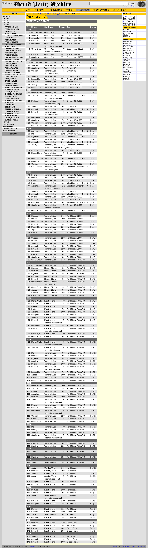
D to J (5, 20)
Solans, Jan (8, 107)
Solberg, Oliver (10, 111)
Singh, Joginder (10, 98)
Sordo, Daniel (9, 115)
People (13, 14)
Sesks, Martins (10, 92)
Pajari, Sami (8, 31)
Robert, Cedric (10, 64)
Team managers (9, 128)
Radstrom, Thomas (11, 51)
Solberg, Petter (11, 113)
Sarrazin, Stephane (12, 87)
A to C (5, 18)
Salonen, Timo (9, 83)
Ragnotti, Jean (10, 53)
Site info (115, 546)
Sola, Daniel (9, 102)
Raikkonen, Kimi (10, 55)
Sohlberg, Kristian (12, 100)
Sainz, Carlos (9, 81)
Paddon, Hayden (10, 29)
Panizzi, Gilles (9, 33)
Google (133, 6)
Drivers (6, 16)
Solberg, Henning (11, 109)
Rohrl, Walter (10, 68)
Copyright (32, 546)
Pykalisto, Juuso (11, 48)
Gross (125, 21)
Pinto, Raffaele (10, 38)
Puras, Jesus (9, 46)
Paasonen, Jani (10, 27)
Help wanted (125, 546)
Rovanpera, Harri (11, 72)
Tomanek (126, 16)
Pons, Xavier (9, 40)
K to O (5, 22)
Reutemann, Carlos (12, 61)
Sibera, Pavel (9, 96)
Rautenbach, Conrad (13, 57)
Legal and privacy (139, 546)
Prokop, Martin (10, 42)
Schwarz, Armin (10, 90)
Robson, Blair (9, 66)
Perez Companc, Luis (12, 35)
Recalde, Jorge (10, 59)
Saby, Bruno (9, 79)
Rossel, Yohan (10, 70)
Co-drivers (7, 126)
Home (29, 14)
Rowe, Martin (9, 77)
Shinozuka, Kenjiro (12, 94)
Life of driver (8, 124)
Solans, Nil (8, 105)
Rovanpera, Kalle (11, 74)
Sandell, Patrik (10, 85)
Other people (8, 131)
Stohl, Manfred (10, 118)
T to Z (5, 122)
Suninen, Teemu (10, 120)
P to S (5, 25)
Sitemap (13, 134)
